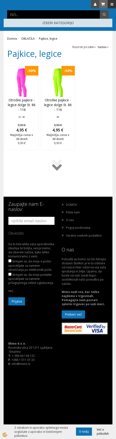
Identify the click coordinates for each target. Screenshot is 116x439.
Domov (12, 39)
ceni (92, 47)
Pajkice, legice (48, 39)
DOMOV (71, 205)
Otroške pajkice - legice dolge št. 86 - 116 (21, 105)
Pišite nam (73, 212)
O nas (70, 220)
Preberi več (73, 314)
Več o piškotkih (103, 432)
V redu (84, 431)
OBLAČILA (28, 39)
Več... (11, 291)
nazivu (103, 47)
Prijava (16, 301)
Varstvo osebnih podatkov (84, 235)
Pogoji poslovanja (78, 228)
